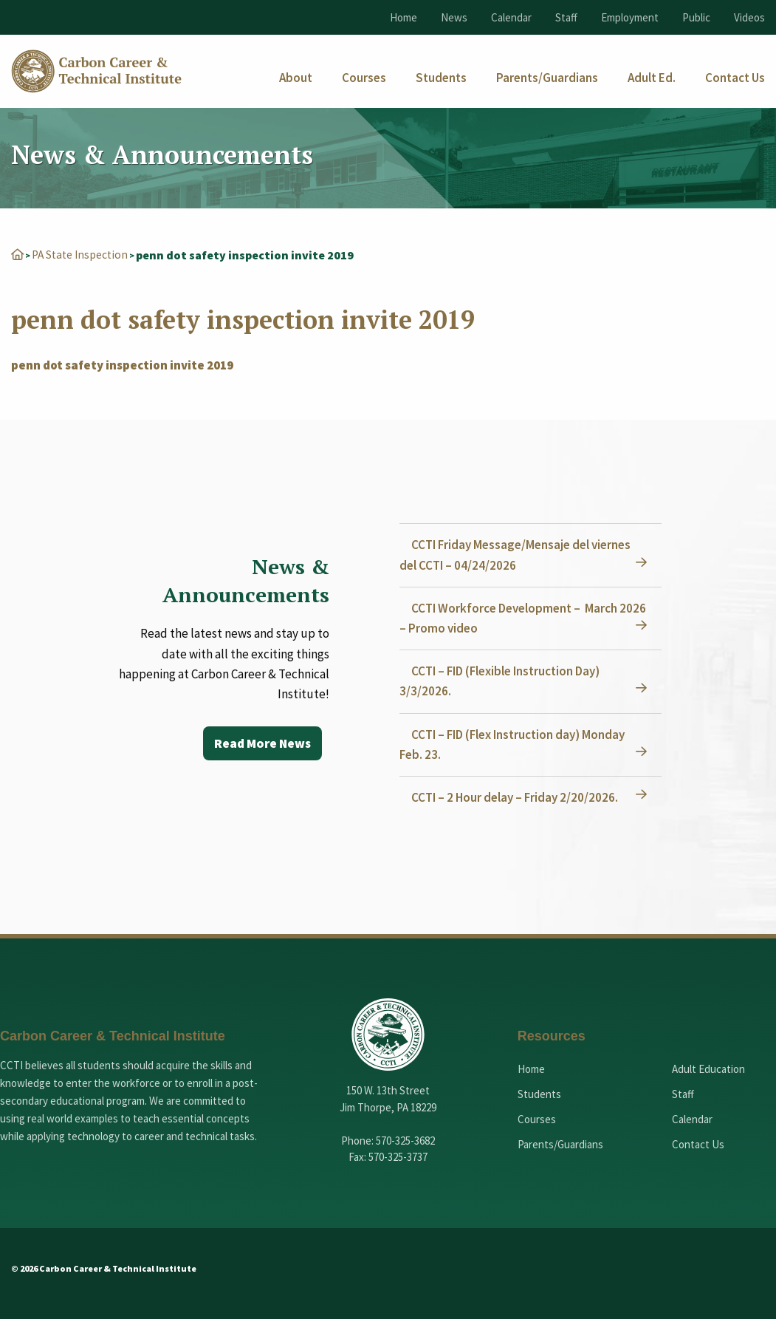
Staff (566, 17)
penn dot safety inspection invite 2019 (122, 364)
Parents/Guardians (560, 1143)
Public (696, 17)
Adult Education (708, 1068)
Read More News (260, 743)
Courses (537, 1118)
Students (539, 1093)
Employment (630, 17)
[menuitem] (295, 78)
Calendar (511, 17)
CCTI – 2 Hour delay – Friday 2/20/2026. (517, 796)
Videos (749, 17)
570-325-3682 (405, 1140)
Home (403, 17)
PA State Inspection (82, 254)
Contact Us (698, 1143)
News (454, 17)
